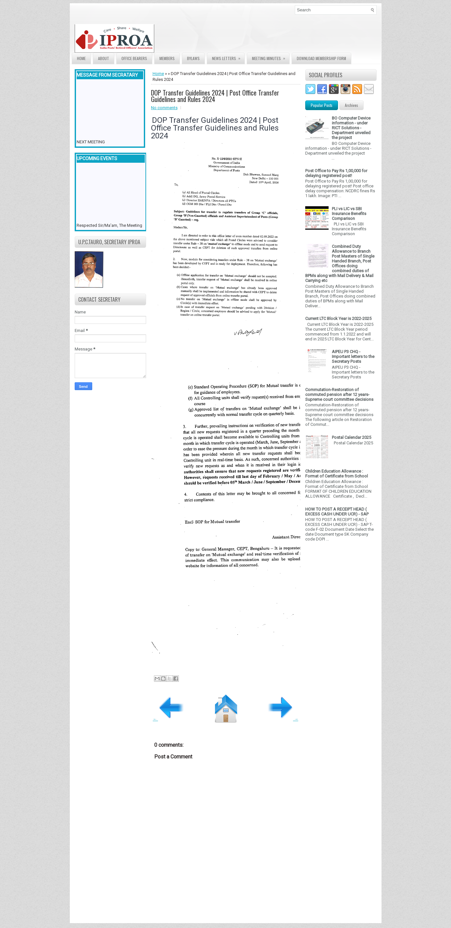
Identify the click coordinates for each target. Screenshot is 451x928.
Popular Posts (321, 105)
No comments (164, 107)
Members (167, 58)
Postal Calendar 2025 (351, 437)
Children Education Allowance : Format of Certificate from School (336, 473)
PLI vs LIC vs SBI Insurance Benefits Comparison (349, 213)
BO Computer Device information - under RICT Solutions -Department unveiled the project (351, 128)
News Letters (228, 57)
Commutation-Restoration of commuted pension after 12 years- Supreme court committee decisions (339, 394)
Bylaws (193, 58)
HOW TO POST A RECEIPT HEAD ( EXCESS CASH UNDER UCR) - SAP (337, 511)
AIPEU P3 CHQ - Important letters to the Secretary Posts (353, 356)
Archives (351, 105)
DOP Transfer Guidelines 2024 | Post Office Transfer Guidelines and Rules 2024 (215, 95)
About (103, 58)
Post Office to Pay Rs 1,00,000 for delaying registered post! (336, 173)
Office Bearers (134, 58)
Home (81, 58)
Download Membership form (321, 58)
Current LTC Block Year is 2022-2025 (338, 318)
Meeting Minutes (270, 57)
